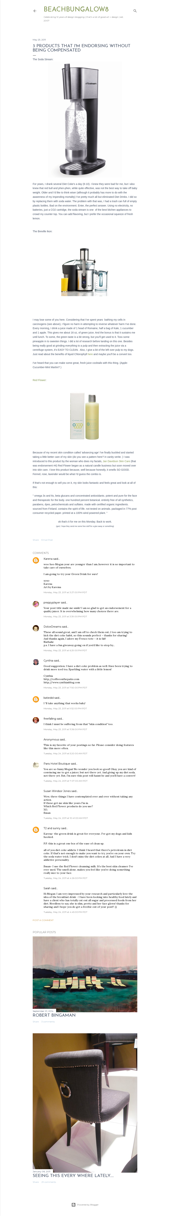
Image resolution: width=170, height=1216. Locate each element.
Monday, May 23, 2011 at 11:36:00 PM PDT (65, 729)
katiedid (49, 697)
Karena (48, 558)
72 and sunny (52, 828)
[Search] (135, 10)
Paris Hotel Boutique (57, 763)
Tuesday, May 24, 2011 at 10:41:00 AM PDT (66, 818)
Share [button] (36, 540)
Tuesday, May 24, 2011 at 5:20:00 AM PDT (65, 753)
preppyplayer (52, 602)
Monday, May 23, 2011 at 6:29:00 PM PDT (65, 650)
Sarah (47, 888)
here (90, 354)
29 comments (48, 1182)
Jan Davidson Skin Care (116, 461)
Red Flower (39, 380)
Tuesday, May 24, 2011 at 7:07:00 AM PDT (66, 780)
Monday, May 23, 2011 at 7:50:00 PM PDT (65, 687)
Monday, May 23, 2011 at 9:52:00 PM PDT (65, 708)
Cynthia (49, 660)
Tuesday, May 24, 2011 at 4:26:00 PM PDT (65, 878)
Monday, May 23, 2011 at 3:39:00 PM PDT (65, 616)
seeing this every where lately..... (73, 1176)
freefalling (50, 718)
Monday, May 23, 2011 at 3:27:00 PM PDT (65, 592)
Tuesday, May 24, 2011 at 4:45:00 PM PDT (65, 912)
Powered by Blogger (85, 1205)
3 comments (48, 1021)
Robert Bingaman (54, 1015)
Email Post (47, 540)
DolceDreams (52, 626)
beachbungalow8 (76, 10)
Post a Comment (43, 920)
